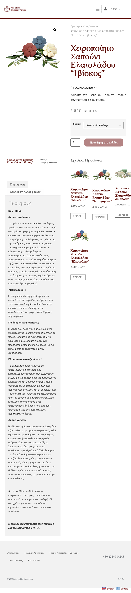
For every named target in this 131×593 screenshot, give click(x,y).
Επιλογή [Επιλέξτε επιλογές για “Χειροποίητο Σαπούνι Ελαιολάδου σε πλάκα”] (123, 214)
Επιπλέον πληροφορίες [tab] (25, 191)
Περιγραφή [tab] (17, 184)
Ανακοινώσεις (16, 560)
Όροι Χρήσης (13, 552)
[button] (97, 9)
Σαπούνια (90, 30)
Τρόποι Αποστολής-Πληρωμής (63, 552)
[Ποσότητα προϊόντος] (75, 143)
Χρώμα (77, 124)
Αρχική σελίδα (79, 26)
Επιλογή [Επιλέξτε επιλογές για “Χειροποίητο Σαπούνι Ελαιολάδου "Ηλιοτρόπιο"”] (78, 277)
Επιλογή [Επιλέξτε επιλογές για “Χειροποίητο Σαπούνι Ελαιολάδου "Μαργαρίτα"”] (100, 217)
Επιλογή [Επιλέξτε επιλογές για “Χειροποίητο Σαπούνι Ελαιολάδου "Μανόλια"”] (78, 216)
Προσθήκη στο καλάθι (104, 142)
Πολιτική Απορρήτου (34, 552)
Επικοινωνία (34, 560)
